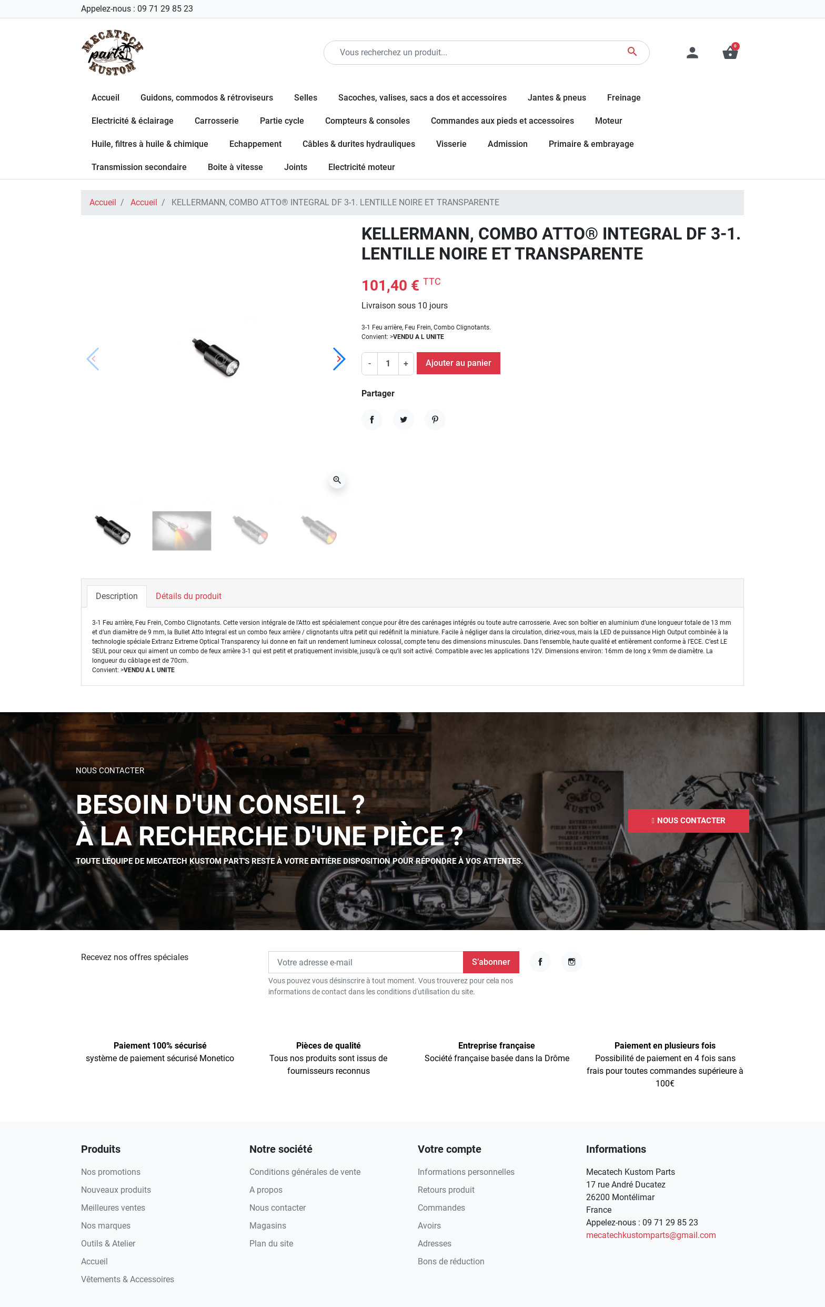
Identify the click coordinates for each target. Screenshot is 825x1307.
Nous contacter (277, 1208)
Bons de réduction (451, 1261)
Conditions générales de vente (304, 1172)
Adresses (434, 1244)
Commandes (441, 1208)
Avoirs (429, 1226)
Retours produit (446, 1190)
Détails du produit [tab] (189, 596)
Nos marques (105, 1226)
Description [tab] (117, 596)
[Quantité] (387, 364)
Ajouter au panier (458, 363)
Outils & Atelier (108, 1244)
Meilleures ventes (113, 1208)
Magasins (267, 1226)
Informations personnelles (466, 1172)
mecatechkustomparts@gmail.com (651, 1235)
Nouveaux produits (116, 1190)
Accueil (102, 202)
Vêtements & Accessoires (127, 1279)
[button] (730, 52)
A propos (266, 1190)
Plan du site (271, 1244)
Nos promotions (110, 1172)
